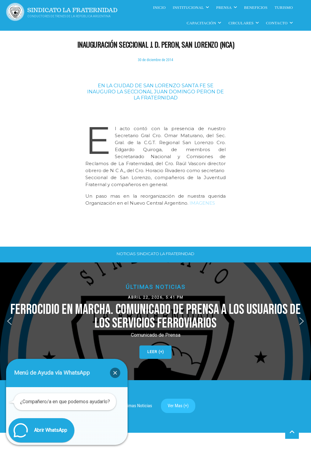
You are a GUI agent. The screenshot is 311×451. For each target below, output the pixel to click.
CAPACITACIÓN (201, 23)
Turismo (284, 7)
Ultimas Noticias (137, 405)
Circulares (241, 23)
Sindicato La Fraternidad (72, 10)
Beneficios (256, 7)
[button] (155, 321)
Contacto (277, 23)
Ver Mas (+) (178, 405)
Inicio (159, 7)
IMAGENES (202, 203)
